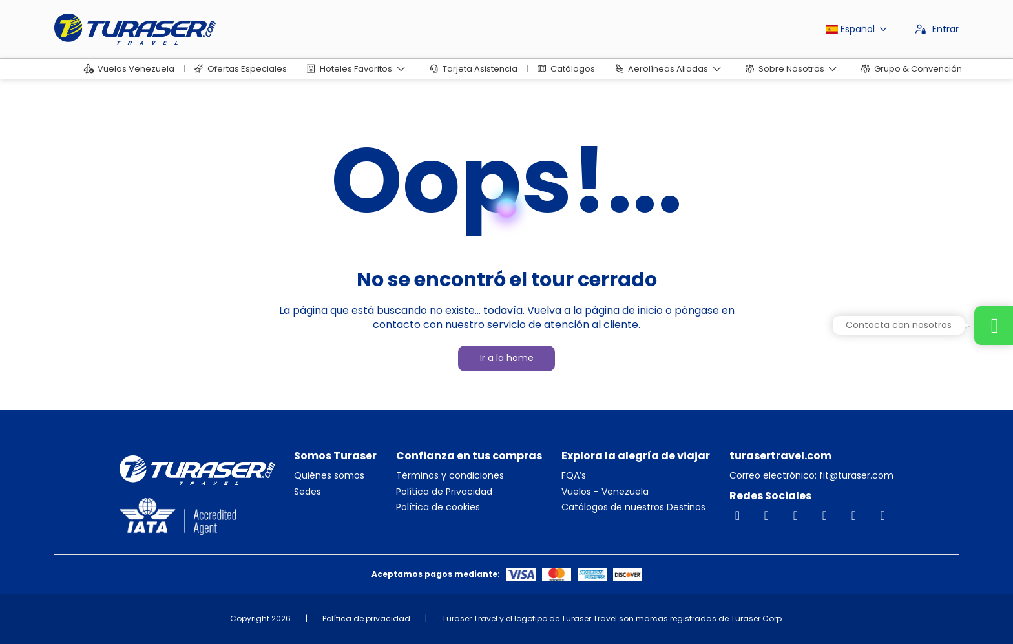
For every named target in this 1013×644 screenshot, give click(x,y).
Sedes (307, 492)
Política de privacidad (366, 618)
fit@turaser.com (855, 475)
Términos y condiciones (450, 476)
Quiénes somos (329, 476)
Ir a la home (507, 357)
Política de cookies (438, 507)
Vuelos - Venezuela (605, 492)
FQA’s (573, 476)
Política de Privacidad (444, 492)
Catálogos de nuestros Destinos (633, 507)
